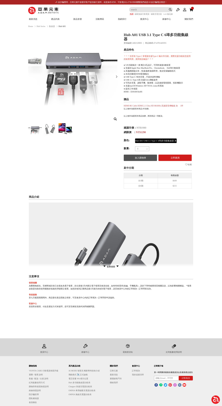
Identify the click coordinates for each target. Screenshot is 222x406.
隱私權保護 (34, 398)
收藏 (188, 165)
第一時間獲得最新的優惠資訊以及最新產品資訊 (173, 372)
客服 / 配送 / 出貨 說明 (38, 379)
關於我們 (189, 19)
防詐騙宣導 (34, 394)
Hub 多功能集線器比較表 (79, 383)
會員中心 (144, 19)
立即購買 (175, 158)
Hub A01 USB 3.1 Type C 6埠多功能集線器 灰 (156, 141)
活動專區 (100, 19)
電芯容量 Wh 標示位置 (78, 379)
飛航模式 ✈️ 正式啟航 (78, 375)
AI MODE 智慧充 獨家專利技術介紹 (84, 371)
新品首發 (77, 19)
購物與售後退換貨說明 (39, 387)
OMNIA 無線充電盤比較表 (80, 394)
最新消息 (33, 19)
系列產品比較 (74, 366)
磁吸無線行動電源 (142, 14)
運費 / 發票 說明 (36, 375)
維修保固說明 (35, 390)
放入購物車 (140, 158)
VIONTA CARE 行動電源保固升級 (43, 371)
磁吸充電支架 (156, 14)
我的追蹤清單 (138, 375)
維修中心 (166, 19)
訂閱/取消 (186, 378)
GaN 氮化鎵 (168, 14)
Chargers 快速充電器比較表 (80, 387)
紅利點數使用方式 (37, 383)
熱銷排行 (122, 19)
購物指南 (33, 366)
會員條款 (33, 402)
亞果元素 (114, 371)
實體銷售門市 (116, 379)
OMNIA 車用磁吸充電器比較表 (82, 390)
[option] (72, 76)
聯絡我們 (114, 383)
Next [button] (116, 76)
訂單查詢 (136, 371)
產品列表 (55, 19)
